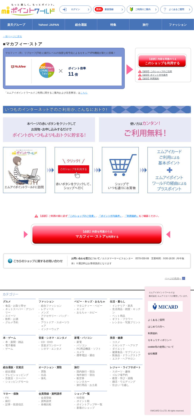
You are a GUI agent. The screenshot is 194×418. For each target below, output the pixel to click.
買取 (43, 371)
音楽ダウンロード (51, 345)
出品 (43, 374)
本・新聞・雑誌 (14, 342)
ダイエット (118, 348)
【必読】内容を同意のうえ (162, 61)
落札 (43, 378)
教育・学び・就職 (122, 378)
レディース (47, 309)
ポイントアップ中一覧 (89, 404)
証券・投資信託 (14, 404)
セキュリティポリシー (160, 340)
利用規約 (152, 333)
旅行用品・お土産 (87, 385)
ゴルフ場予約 (120, 374)
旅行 (145, 24)
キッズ (80, 309)
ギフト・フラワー (122, 319)
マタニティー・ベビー (89, 305)
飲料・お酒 (11, 319)
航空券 (80, 378)
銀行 (7, 401)
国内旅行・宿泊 (86, 371)
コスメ (116, 342)
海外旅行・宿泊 (86, 374)
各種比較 (46, 404)
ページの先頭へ (173, 278)
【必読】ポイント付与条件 (155, 75)
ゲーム (9, 348)
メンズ (45, 312)
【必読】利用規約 (150, 78)
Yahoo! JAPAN (48, 24)
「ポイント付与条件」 (110, 216)
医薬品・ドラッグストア (126, 355)
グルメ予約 (11, 322)
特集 (113, 24)
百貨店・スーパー (15, 378)
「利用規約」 (132, 216)
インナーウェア (50, 329)
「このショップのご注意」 (82, 216)
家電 (79, 342)
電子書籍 (10, 345)
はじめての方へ (156, 326)
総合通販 (81, 24)
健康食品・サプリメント (126, 352)
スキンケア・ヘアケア (125, 345)
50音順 (81, 397)
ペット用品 (118, 315)
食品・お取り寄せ (15, 305)
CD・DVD (47, 342)
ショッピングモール (17, 381)
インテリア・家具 (122, 305)
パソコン (82, 345)
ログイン (75, 9)
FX (7, 397)
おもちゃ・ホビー (87, 312)
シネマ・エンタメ (51, 348)
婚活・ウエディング (123, 381)
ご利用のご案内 (142, 9)
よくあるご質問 (176, 9)
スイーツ (10, 315)
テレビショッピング (17, 374)
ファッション (178, 24)
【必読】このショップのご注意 (157, 71)
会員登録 (46, 397)
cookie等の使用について (161, 346)
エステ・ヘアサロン (123, 358)
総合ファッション (51, 305)
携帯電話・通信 (86, 355)
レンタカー (83, 381)
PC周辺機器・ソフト (89, 348)
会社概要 (152, 353)
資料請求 (46, 401)
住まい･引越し (120, 385)
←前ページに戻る (12, 36)
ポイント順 (83, 401)
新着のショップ (86, 407)
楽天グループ (16, 24)
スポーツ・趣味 (121, 371)
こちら (83, 92)
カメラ (80, 352)
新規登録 (109, 9)
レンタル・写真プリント (126, 322)
